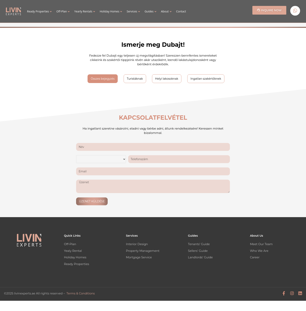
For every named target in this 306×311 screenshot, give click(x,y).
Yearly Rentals (83, 11)
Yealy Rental (73, 250)
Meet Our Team (261, 244)
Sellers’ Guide (198, 250)
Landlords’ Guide (200, 257)
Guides (149, 11)
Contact (181, 11)
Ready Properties (38, 11)
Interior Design (137, 244)
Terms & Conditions (80, 293)
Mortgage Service (139, 257)
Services (132, 11)
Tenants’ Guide (199, 244)
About (165, 11)
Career (255, 257)
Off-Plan (61, 11)
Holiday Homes (109, 11)
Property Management (143, 250)
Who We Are (259, 250)
